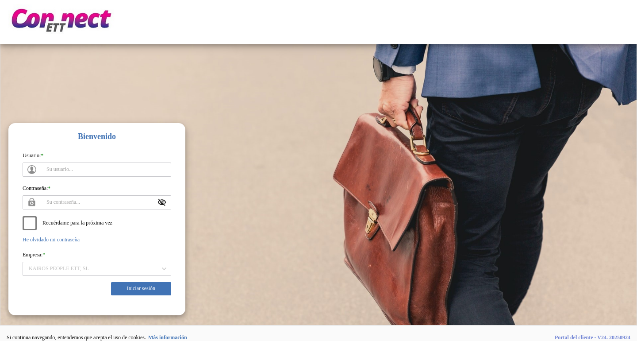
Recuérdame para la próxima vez (77, 223)
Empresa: (32, 255)
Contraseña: (35, 188)
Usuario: (32, 155)
